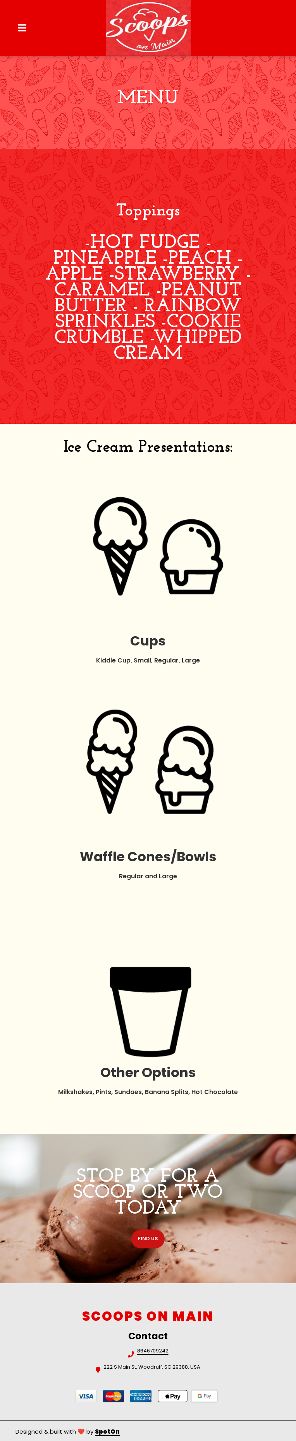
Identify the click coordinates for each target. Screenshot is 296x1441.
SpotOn (107, 1431)
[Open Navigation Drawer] (22, 28)
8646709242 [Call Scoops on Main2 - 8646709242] (153, 1351)
